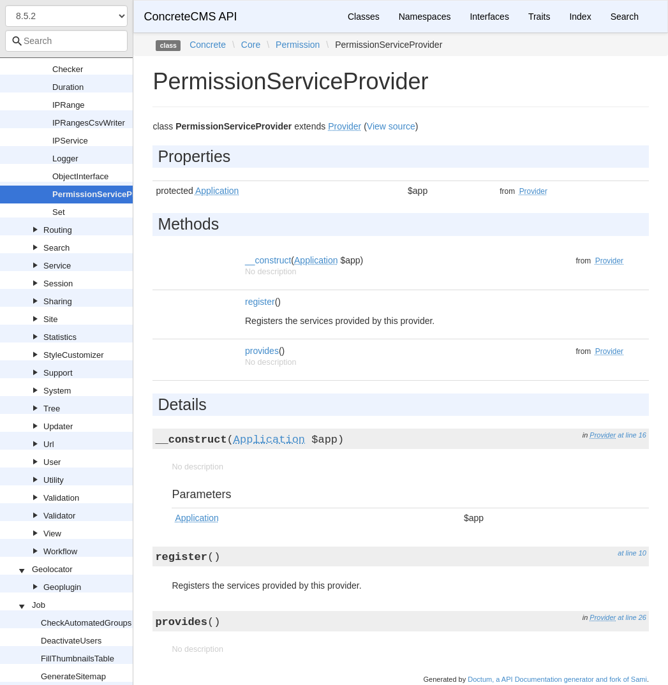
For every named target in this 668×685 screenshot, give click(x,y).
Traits (539, 16)
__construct (268, 260)
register (260, 302)
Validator (59, 515)
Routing (57, 230)
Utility (53, 480)
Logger (65, 158)
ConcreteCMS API (190, 16)
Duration (68, 87)
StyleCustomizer (73, 355)
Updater (58, 426)
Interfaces (489, 16)
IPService (70, 140)
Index (580, 16)
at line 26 (632, 617)
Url (48, 444)
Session (58, 283)
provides (262, 351)
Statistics (60, 337)
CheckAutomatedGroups (86, 623)
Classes (364, 16)
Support (58, 373)
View (52, 533)
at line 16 (632, 435)
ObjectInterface (80, 176)
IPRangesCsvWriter (88, 123)
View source (391, 126)
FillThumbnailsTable (77, 658)
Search (56, 248)
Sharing (57, 301)
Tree (51, 408)
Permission (298, 45)
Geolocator (52, 569)
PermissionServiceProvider (106, 194)
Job (38, 605)
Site (50, 319)
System (57, 390)
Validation (61, 498)
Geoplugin (62, 587)
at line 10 (632, 553)
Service (57, 265)
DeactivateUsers (71, 640)
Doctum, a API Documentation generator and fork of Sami (557, 679)
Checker (67, 69)
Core (250, 45)
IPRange (68, 105)
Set (58, 212)
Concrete (207, 45)
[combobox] (66, 41)
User (52, 462)
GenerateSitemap (73, 676)
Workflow (60, 551)
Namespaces (425, 16)
